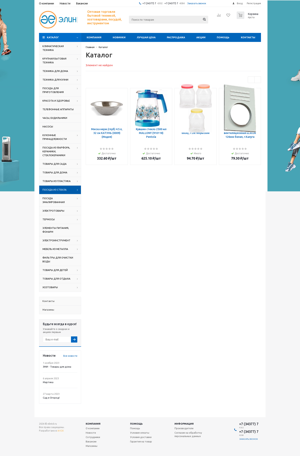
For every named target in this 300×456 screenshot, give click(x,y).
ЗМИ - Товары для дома (57, 366)
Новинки (119, 37)
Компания (94, 37)
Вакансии (91, 441)
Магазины (91, 446)
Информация (184, 423)
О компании (92, 428)
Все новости (70, 356)
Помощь (223, 37)
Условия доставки (141, 437)
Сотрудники (93, 437)
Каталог (53, 37)
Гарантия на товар (141, 441)
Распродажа (176, 37)
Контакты (248, 37)
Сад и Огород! (51, 397)
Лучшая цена (146, 37)
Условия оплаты (139, 432)
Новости (91, 432)
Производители (183, 428)
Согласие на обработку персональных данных (188, 434)
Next (257, 80)
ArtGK (60, 430)
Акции (200, 37)
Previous (251, 80)
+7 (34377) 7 (149, 3)
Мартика (48, 382)
